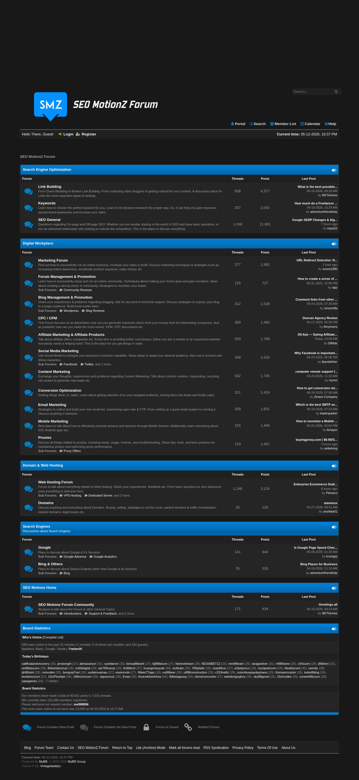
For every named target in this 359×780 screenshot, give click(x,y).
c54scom (304, 663)
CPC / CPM (47, 318)
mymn (333, 380)
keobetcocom (31, 676)
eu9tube (178, 668)
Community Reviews (78, 290)
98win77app (146, 672)
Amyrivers (330, 326)
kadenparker (328, 413)
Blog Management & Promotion (65, 297)
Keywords (47, 203)
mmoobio (48, 672)
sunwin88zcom (310, 676)
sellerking (330, 448)
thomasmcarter (285, 672)
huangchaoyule (154, 668)
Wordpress (71, 310)
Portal (237, 124)
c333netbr (222, 672)
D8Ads (332, 343)
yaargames (29, 681)
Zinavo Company (325, 396)
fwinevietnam (185, 663)
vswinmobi (122, 672)
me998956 (81, 704)
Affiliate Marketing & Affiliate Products (71, 335)
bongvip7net (71, 672)
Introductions (72, 613)
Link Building (49, 186)
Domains (46, 503)
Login (66, 134)
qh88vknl (28, 672)
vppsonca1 (107, 676)
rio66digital (82, 668)
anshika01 (330, 511)
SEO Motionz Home (39, 587)
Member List (283, 124)
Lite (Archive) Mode (150, 748)
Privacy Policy (243, 748)
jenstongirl (64, 663)
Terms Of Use (267, 748)
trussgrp (331, 556)
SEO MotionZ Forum (93, 748)
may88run (219, 668)
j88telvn (323, 663)
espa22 (332, 228)
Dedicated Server (100, 495)
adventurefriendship (323, 211)
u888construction (195, 672)
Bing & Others (50, 564)
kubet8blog (311, 672)
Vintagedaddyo (50, 766)
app (334, 287)
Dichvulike (284, 676)
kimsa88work (135, 663)
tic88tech (129, 668)
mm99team (236, 663)
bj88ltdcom (160, 663)
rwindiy (313, 668)
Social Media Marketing (58, 351)
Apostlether (329, 361)
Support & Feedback (103, 613)
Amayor (332, 429)
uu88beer (169, 672)
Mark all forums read (184, 748)
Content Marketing (54, 372)
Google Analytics (105, 556)
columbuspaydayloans (252, 672)
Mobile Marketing (53, 421)
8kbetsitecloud (57, 668)
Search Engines (36, 526)
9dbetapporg (178, 676)
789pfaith (198, 668)
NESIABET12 (211, 663)
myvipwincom (267, 668)
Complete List (52, 637)
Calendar (310, 124)
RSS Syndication (216, 748)
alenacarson (87, 663)
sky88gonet (261, 676)
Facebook (70, 364)
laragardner (260, 663)
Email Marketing (52, 405)
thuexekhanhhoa (149, 676)
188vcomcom (82, 676)
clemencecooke (205, 676)
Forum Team (44, 748)
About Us (288, 748)
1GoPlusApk (56, 676)
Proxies (44, 437)
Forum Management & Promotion (67, 276)
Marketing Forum (53, 260)
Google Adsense (75, 556)
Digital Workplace (38, 243)
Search (257, 124)
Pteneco (331, 493)
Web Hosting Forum (55, 482)
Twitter (89, 364)
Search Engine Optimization (47, 169)
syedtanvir (111, 663)
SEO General (49, 220)
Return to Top (122, 748)
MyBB (43, 761)
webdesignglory (234, 676)
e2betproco (242, 668)
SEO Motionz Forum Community (66, 605)
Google (44, 547)
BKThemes (329, 195)
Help (330, 124)
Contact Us (65, 748)
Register (86, 134)
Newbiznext (292, 668)
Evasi (126, 676)
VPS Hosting (72, 495)
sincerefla (330, 308)
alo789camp (106, 668)
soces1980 (330, 269)
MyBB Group (77, 761)
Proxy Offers (72, 451)
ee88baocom (31, 668)
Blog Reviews (95, 310)
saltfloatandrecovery (35, 663)
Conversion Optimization (59, 390)
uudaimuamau (97, 672)
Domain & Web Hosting (43, 465)
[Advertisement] (179, 41)
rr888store (283, 663)
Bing (67, 573)
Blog (27, 748)
